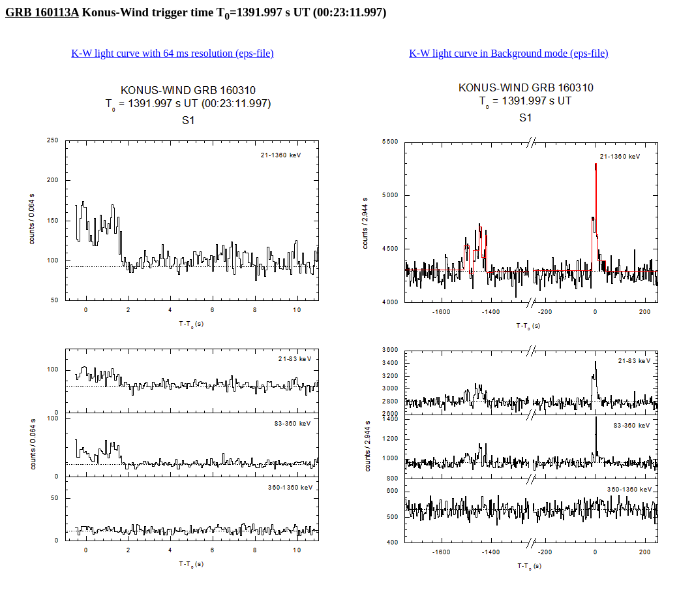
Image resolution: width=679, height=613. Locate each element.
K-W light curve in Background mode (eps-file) (508, 53)
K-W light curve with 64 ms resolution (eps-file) (172, 53)
